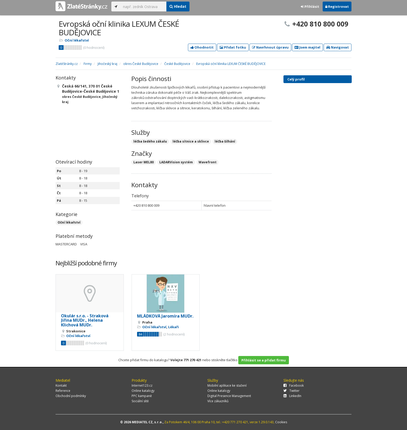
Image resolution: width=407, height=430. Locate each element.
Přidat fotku (233, 47)
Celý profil (296, 79)
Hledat (177, 6)
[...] (143, 6)
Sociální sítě (140, 401)
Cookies (281, 422)
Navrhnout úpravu (270, 47)
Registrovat (337, 6)
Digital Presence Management (229, 396)
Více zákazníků (217, 401)
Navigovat (337, 47)
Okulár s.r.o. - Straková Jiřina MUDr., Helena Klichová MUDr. (84, 320)
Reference (63, 390)
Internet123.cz (142, 385)
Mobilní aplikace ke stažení (227, 385)
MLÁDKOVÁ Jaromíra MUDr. (165, 316)
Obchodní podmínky (71, 396)
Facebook (293, 385)
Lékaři (173, 327)
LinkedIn (292, 396)
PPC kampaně (142, 396)
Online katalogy (143, 390)
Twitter (291, 390)
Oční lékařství (77, 40)
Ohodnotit (202, 47)
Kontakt (61, 385)
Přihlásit (310, 6)
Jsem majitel (307, 47)
